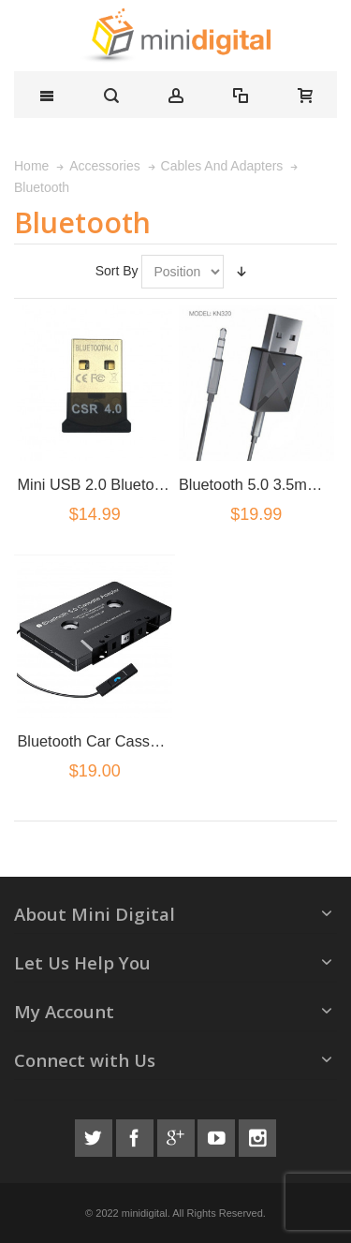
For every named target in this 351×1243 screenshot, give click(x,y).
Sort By (117, 270)
